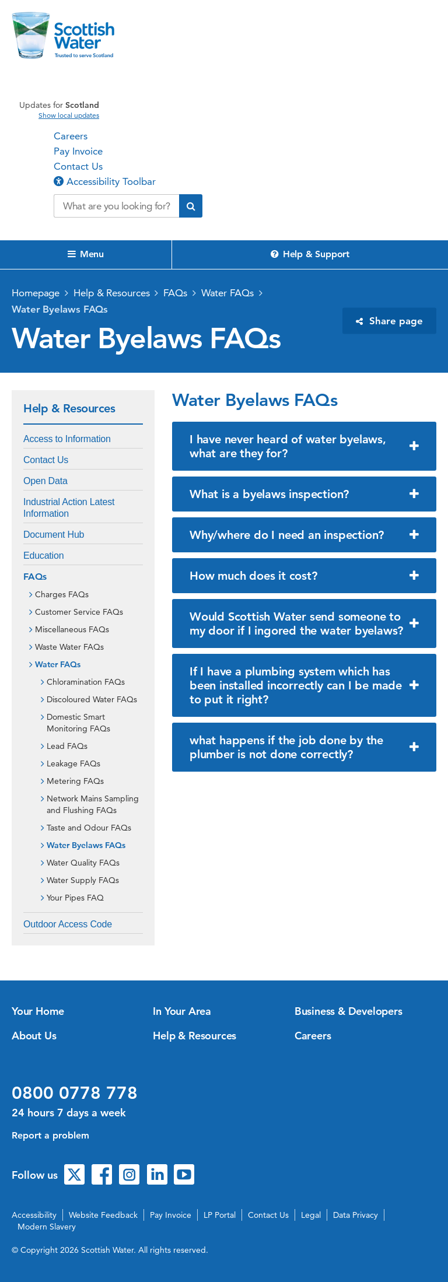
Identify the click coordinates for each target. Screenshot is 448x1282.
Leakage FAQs (73, 763)
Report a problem (50, 1135)
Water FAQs (227, 293)
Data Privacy (355, 1215)
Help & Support (310, 254)
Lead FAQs (67, 746)
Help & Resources (111, 293)
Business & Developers (348, 1011)
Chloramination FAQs (86, 682)
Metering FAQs (75, 781)
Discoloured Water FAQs (92, 699)
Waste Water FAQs (69, 647)
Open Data (45, 481)
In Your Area (182, 1011)
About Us (34, 1035)
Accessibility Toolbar (105, 181)
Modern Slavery (47, 1226)
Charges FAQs (62, 594)
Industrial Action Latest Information (68, 508)
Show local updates (68, 115)
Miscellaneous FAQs (72, 629)
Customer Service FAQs (79, 612)
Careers (71, 136)
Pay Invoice (78, 151)
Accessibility (34, 1215)
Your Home (38, 1011)
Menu (86, 254)
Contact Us (78, 166)
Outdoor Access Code (67, 924)
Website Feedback (103, 1215)
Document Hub (53, 535)
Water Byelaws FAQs (60, 309)
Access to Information (67, 439)
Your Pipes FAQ (75, 897)
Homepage (36, 293)
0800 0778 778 (75, 1093)
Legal (311, 1215)
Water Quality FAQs (83, 862)
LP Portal (220, 1215)
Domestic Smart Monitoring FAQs (78, 723)
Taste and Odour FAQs (89, 827)
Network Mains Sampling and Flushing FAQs (93, 804)
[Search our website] (116, 206)
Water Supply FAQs (83, 880)
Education (43, 556)
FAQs (175, 293)
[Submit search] (190, 206)
